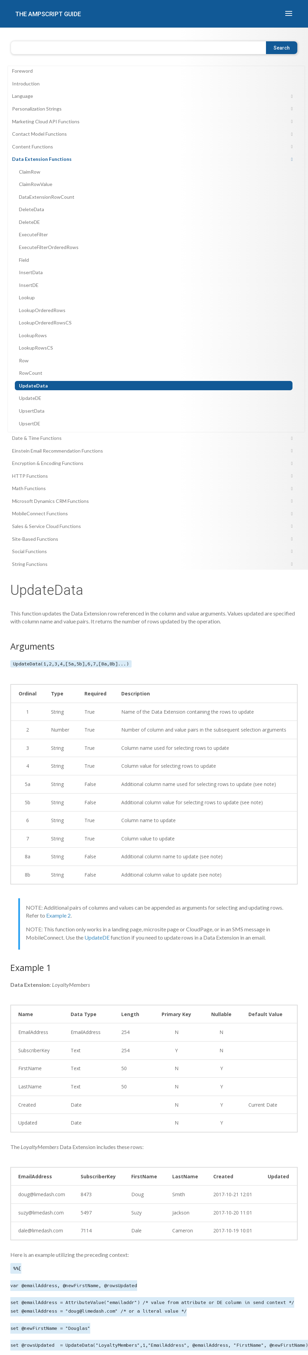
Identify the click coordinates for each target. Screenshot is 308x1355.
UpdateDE (97, 937)
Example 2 (58, 915)
